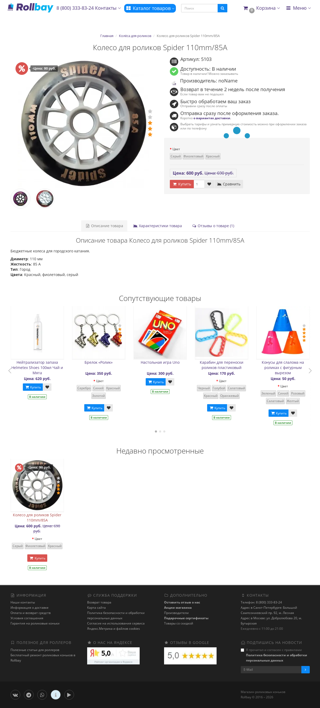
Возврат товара (99, 602)
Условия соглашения (27, 618)
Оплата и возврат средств (31, 613)
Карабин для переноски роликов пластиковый (221, 365)
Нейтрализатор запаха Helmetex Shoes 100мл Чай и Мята (37, 367)
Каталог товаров (150, 8)
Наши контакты (23, 602)
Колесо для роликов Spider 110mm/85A (37, 517)
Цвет (176, 149)
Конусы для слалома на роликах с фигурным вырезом (283, 367)
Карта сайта (96, 607)
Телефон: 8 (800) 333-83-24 (261, 602)
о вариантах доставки (211, 118)
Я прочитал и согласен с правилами (274, 655)
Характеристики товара (157, 225)
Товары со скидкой (178, 623)
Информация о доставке (30, 607)
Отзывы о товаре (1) (213, 225)
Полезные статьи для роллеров (35, 650)
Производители (176, 613)
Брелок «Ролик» (99, 362)
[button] (261, 8)
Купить (33, 387)
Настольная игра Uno (160, 362)
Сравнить (228, 183)
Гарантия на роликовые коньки (35, 623)
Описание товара (104, 225)
